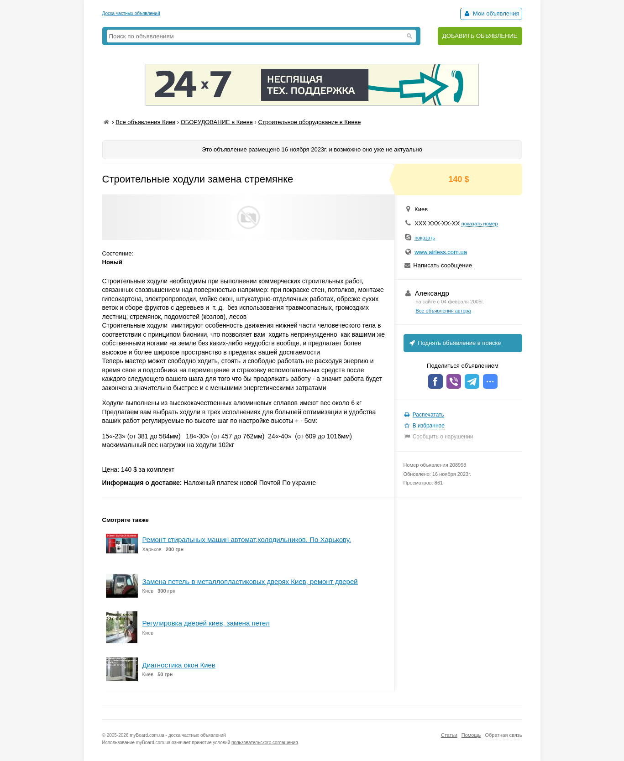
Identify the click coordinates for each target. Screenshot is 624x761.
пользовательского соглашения (264, 742)
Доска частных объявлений (131, 13)
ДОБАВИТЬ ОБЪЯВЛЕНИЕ (480, 35)
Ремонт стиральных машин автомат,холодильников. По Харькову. (246, 539)
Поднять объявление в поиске (454, 342)
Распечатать (428, 415)
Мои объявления (491, 13)
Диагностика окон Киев (178, 665)
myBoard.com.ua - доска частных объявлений (177, 735)
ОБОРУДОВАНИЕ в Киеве (217, 122)
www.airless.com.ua (440, 252)
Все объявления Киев (145, 122)
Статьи (449, 735)
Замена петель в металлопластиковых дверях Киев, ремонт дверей (250, 581)
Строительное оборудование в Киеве (309, 122)
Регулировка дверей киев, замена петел (206, 623)
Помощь (471, 735)
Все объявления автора (443, 310)
